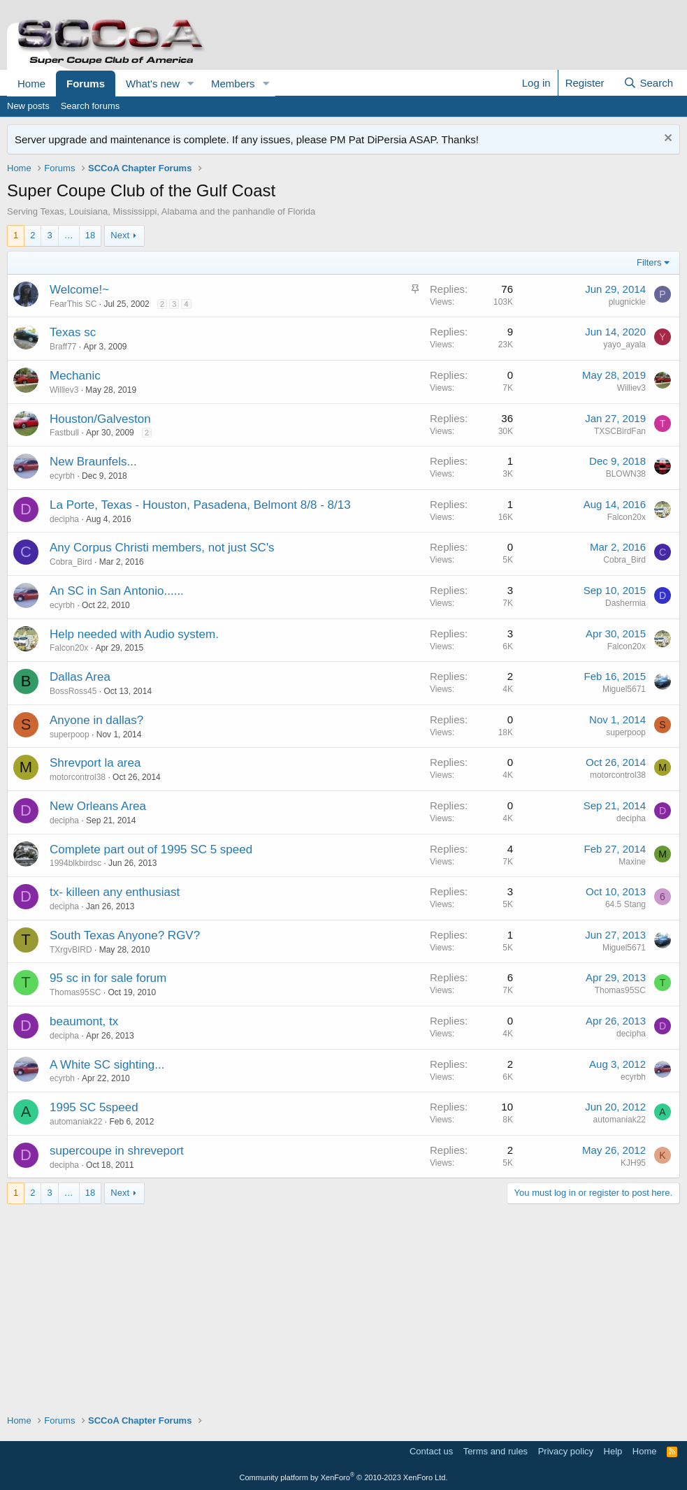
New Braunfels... (93, 461)
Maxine (632, 862)
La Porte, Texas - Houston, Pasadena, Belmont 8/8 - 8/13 (200, 505)
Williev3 (64, 390)
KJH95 (633, 1163)
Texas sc (73, 332)
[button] (191, 83)
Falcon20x (626, 517)
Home (31, 83)
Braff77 (63, 347)
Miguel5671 (624, 689)
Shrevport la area (95, 762)
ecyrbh (62, 476)
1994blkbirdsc (75, 863)
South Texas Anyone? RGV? (125, 935)
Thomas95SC (75, 992)
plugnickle (627, 302)
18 (90, 235)
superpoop (69, 734)
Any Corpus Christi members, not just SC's (162, 547)
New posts (28, 106)
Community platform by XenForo (344, 1477)
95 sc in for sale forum (108, 978)
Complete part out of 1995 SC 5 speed (151, 849)
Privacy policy (565, 1451)
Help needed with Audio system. (134, 634)
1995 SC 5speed (94, 1107)
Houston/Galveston (100, 419)
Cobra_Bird (71, 562)
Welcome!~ (79, 289)
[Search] (648, 83)
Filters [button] (649, 262)
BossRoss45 (73, 691)
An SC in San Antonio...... (117, 591)
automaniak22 (76, 1122)
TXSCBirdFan (620, 431)
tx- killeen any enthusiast (115, 892)
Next (119, 235)
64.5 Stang (625, 904)
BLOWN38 (626, 474)
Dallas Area (80, 676)
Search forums (90, 106)
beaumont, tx (84, 1021)
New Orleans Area (98, 806)
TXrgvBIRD (71, 950)
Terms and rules (495, 1451)
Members (233, 83)
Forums (85, 83)
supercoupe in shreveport (117, 1150)
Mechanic (75, 375)
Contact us (431, 1451)
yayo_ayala (624, 344)
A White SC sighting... (107, 1064)
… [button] (68, 235)
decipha (64, 519)
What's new (153, 83)
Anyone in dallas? (96, 720)
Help (613, 1451)
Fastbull (64, 432)
